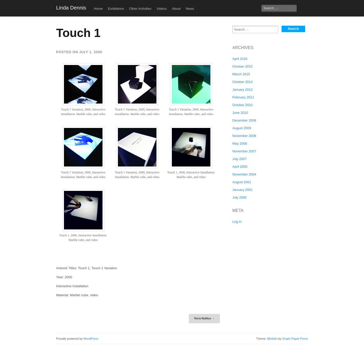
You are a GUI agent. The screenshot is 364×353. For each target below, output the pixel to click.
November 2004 (244, 174)
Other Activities (140, 9)
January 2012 (242, 89)
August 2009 (241, 128)
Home (98, 9)
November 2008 (244, 136)
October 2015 (242, 66)
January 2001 (242, 190)
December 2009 (244, 120)
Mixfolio (272, 338)
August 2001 (241, 182)
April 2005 (240, 167)
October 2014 (242, 82)
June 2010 (240, 113)
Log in (236, 222)
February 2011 (243, 97)
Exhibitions (116, 9)
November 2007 (244, 151)
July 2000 (239, 197)
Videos (162, 9)
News (190, 9)
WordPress (90, 338)
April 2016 (240, 59)
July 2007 (239, 159)
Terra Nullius (204, 318)
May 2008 (239, 143)
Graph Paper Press (295, 338)
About (176, 9)
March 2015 (241, 74)
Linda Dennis (71, 8)
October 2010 (242, 105)
